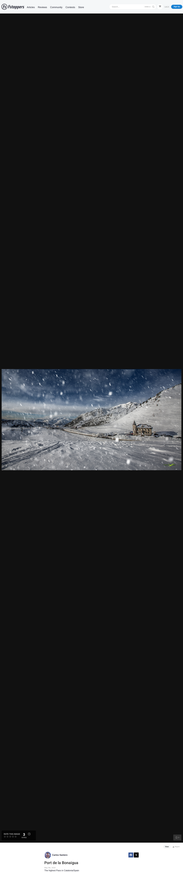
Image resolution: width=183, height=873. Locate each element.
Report (176, 847)
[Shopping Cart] (160, 6)
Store (81, 7)
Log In (167, 7)
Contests (70, 7)
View (167, 847)
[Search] (127, 6)
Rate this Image (12, 834)
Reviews (42, 7)
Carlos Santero (60, 855)
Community (56, 7)
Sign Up (177, 7)
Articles (31, 7)
